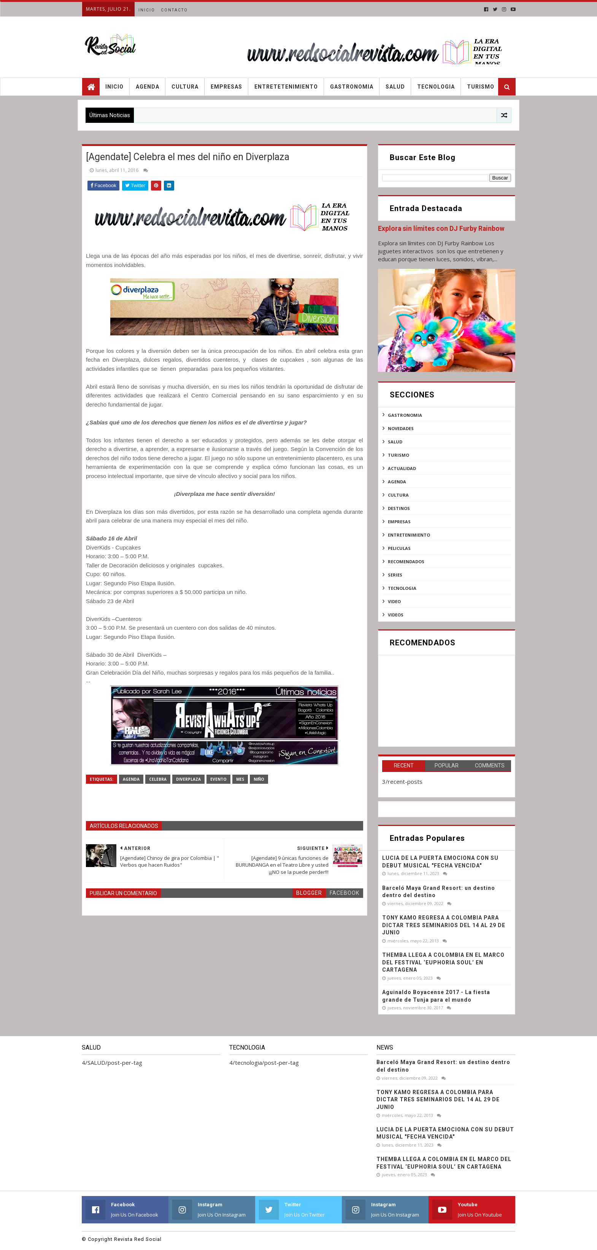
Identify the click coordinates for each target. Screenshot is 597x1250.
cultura (398, 495)
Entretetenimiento (286, 87)
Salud (395, 87)
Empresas (226, 87)
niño (259, 779)
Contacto (174, 10)
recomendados (406, 561)
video (394, 601)
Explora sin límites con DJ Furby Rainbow (441, 228)
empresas (399, 521)
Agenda (147, 87)
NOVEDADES (401, 428)
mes (240, 779)
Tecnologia (436, 87)
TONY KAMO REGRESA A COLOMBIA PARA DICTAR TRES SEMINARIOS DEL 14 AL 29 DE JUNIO (443, 925)
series (395, 575)
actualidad (402, 468)
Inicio (146, 10)
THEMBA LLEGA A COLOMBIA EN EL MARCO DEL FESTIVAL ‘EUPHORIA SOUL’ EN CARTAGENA (443, 962)
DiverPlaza (188, 779)
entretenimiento (409, 535)
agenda (131, 779)
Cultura (184, 87)
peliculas (399, 548)
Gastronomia (351, 87)
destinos (399, 508)
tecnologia (402, 588)
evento (218, 779)
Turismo (480, 87)
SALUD (395, 442)
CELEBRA (158, 779)
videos (395, 615)
